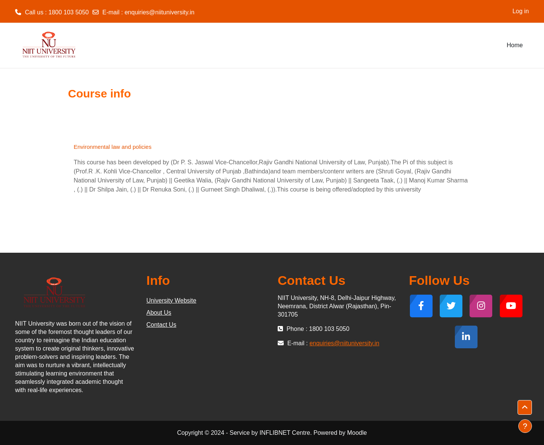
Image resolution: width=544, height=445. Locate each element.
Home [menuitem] (515, 45)
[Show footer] (525, 426)
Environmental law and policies (112, 147)
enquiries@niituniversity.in (160, 12)
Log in (520, 11)
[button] (525, 407)
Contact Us (161, 324)
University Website (171, 300)
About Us (159, 312)
